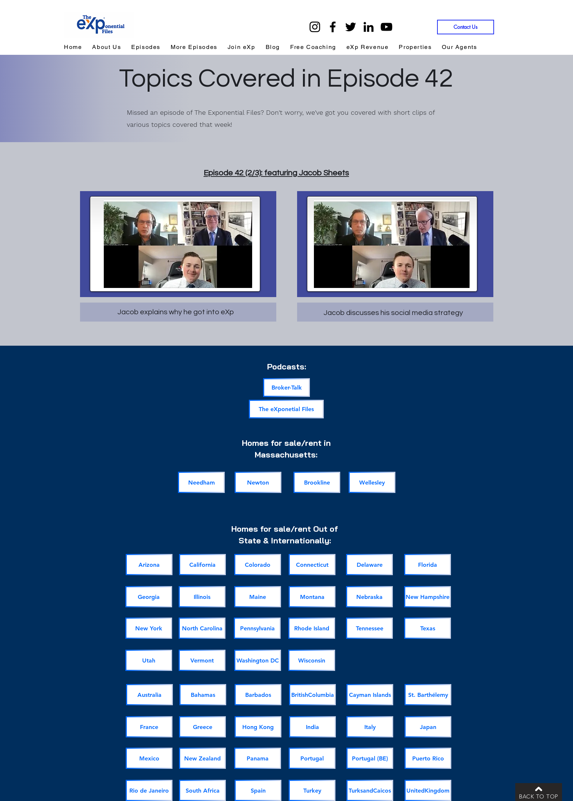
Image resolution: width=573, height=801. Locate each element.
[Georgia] (148, 596)
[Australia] (149, 694)
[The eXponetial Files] (286, 409)
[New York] (148, 628)
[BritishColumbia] (312, 694)
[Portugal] (312, 758)
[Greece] (202, 726)
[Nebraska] (369, 596)
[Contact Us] (465, 27)
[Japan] (428, 726)
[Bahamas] (202, 694)
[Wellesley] (372, 482)
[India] (312, 726)
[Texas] (427, 628)
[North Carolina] (202, 628)
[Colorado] (257, 564)
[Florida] (427, 564)
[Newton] (258, 482)
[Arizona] (149, 564)
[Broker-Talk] (286, 387)
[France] (149, 726)
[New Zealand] (202, 758)
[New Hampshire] (427, 596)
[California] (202, 564)
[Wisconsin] (311, 660)
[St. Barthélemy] (428, 694)
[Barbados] (258, 694)
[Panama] (257, 758)
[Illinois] (202, 596)
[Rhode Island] (311, 628)
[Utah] (148, 660)
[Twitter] (351, 27)
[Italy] (369, 726)
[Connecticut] (312, 564)
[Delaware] (369, 564)
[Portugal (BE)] (369, 758)
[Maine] (257, 596)
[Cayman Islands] (369, 694)
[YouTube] (386, 27)
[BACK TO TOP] (538, 792)
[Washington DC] (257, 660)
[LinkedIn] (368, 27)
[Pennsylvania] (257, 628)
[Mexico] (149, 758)
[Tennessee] (369, 628)
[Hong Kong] (258, 726)
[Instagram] (315, 27)
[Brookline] (316, 482)
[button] (367, 47)
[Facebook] (333, 27)
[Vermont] (202, 660)
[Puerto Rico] (428, 758)
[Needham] (201, 482)
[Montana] (312, 596)
